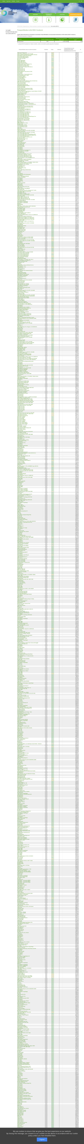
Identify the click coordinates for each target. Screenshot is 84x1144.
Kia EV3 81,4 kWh (21, 281)
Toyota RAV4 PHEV (21, 76)
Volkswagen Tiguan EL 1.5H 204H (24, 357)
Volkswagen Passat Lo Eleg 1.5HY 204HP (25, 537)
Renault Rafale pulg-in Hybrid (23, 372)
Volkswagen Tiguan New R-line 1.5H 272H (25, 194)
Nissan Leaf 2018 (20, 244)
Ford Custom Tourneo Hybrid (23, 252)
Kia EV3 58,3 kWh (21, 280)
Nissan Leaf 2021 (20, 355)
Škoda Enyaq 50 (20, 282)
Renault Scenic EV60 (21, 229)
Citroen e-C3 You (20, 293)
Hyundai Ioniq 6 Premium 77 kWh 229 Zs (25, 103)
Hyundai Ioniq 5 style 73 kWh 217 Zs (24, 64)
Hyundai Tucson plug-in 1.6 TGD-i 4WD (25, 237)
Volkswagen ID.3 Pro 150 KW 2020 (24, 367)
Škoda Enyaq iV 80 (21, 70)
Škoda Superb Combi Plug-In (23, 554)
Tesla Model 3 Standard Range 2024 (24, 333)
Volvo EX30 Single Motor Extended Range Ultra (26, 135)
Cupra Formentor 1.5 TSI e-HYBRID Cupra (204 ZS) (27, 466)
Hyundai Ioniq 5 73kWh (22, 124)
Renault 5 (19, 503)
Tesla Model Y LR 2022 (21, 392)
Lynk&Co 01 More (21, 407)
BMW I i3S (19, 264)
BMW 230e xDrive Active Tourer (23, 81)
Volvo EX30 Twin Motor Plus (23, 117)
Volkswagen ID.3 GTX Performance (24, 353)
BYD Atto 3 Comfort (21, 416)
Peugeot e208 (19, 476)
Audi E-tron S (20, 464)
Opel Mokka (19, 472)
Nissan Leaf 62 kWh (21, 131)
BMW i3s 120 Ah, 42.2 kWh (22, 366)
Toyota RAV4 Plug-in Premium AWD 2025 (25, 387)
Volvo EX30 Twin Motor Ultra (23, 136)
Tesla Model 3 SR (20, 161)
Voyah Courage (20, 604)
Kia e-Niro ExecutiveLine (22, 386)
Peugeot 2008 (19, 327)
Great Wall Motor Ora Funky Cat (23, 108)
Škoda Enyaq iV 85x (21, 95)
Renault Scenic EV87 (21, 230)
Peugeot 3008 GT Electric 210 (23, 197)
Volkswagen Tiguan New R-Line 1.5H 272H (25, 219)
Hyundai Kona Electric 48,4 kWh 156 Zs (25, 106)
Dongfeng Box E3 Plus (21, 167)
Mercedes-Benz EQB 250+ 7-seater (24, 154)
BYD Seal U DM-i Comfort (22, 423)
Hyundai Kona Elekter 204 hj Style (24, 308)
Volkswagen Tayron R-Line (22, 415)
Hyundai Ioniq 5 (20, 403)
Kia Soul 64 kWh (20, 145)
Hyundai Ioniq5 (20, 509)
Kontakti (17, 1)
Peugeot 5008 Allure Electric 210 (23, 455)
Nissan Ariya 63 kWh (21, 82)
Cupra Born (19, 526)
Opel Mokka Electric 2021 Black (23, 437)
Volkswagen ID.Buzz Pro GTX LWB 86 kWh (26, 295)
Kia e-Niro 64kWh (20, 245)
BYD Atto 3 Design (21, 417)
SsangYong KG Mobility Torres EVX (24, 153)
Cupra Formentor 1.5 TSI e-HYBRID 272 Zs (26, 157)
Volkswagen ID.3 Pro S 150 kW (23, 307)
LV (79, 1)
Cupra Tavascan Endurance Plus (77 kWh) (25, 598)
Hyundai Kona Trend (21, 453)
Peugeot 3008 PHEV (21, 61)
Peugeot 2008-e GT (21, 500)
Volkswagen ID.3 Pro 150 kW (23, 531)
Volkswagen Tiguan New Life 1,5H (24, 191)
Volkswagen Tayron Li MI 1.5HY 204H (24, 477)
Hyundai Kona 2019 (21, 350)
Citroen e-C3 (19, 277)
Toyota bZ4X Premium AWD (23, 577)
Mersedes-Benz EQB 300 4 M (23, 611)
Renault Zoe (19, 289)
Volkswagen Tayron (21, 457)
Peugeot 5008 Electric (21, 213)
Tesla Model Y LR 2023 (21, 273)
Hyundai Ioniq (20, 180)
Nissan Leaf (19, 234)
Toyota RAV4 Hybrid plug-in (23, 57)
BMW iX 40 (19, 454)
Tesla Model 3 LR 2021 (21, 193)
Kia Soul (19, 480)
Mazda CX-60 (20, 67)
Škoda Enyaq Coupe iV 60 (22, 138)
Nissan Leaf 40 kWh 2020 (22, 261)
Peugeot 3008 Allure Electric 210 (23, 198)
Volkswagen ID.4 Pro (21, 535)
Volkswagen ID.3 (20, 257)
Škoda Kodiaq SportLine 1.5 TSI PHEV (25, 335)
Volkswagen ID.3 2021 (21, 266)
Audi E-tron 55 (20, 267)
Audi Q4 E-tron (20, 525)
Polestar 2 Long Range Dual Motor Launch (25, 317)
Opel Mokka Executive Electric (23, 612)
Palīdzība (13, 1)
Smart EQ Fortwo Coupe (22, 352)
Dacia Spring (19, 72)
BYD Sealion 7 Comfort (22, 425)
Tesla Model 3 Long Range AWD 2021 (24, 614)
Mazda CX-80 (20, 222)
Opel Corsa (19, 168)
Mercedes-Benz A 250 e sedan (23, 75)
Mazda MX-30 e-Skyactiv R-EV (23, 120)
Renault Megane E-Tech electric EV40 (24, 71)
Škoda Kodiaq (20, 204)
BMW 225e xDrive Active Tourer (23, 99)
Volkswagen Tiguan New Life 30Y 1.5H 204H (26, 130)
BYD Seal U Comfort (21, 420)
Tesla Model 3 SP (20, 144)
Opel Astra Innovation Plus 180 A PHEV (25, 89)
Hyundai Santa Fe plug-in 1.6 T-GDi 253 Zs (25, 217)
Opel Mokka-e (20, 305)
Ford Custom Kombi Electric (23, 254)
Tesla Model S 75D (21, 110)
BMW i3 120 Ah (20, 94)
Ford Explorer (20, 223)
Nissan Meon (19, 538)
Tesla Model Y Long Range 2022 (23, 397)
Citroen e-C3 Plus (20, 461)
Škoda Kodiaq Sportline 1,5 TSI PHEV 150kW (26, 574)
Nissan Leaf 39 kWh (21, 87)
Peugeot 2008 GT (20, 505)
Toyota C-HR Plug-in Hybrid (23, 311)
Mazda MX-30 (20, 224)
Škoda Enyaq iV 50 (21, 68)
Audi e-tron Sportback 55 (22, 556)
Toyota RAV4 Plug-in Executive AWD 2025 (25, 401)
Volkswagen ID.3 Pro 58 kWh (23, 296)
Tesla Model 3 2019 (21, 251)
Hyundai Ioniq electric (21, 93)
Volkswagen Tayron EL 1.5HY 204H (24, 373)
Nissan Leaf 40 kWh (21, 182)
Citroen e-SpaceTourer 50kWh (23, 297)
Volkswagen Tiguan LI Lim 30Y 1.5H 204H (25, 342)
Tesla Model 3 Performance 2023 (23, 287)
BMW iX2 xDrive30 (21, 569)
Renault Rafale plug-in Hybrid (23, 336)
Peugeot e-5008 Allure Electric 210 (24, 536)
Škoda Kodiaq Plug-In (21, 142)
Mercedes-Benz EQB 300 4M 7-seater (24, 155)
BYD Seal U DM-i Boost (22, 422)
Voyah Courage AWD (21, 616)
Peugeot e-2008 (20, 250)
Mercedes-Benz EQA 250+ (22, 591)
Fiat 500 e (19, 620)
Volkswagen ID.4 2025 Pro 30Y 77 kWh (25, 399)
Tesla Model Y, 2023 (21, 208)
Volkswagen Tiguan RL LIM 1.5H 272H (25, 365)
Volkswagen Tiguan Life (22, 52)
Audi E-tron (19, 158)
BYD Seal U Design (21, 421)
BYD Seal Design (20, 418)
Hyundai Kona (20, 166)
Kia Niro (19, 171)
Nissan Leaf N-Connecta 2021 (23, 388)
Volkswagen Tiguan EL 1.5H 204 (23, 322)
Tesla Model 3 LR (20, 105)
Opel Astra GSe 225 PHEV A (23, 92)
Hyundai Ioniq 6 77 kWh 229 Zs (23, 118)
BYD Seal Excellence (21, 419)
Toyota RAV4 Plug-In (21, 200)
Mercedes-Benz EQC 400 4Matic (23, 243)
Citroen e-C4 (19, 232)
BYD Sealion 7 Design (21, 426)
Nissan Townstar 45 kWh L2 (22, 292)
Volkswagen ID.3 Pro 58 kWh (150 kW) (25, 270)
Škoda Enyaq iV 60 (21, 69)
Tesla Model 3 (20, 141)
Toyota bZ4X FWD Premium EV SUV (24, 494)
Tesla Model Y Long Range (22, 201)
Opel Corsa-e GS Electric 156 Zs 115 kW (25, 53)
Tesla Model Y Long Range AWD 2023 (24, 522)
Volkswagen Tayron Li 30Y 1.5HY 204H (25, 332)
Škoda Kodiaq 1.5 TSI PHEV (23, 160)
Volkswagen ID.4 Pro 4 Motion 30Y (24, 427)
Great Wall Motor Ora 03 (22, 125)
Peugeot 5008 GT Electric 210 (23, 196)
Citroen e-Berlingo (21, 447)
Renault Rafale (20, 211)
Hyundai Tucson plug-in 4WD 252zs (24, 314)
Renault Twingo (20, 385)
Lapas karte (8, 1)
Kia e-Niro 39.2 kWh (21, 58)
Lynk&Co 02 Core (20, 408)
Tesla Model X (20, 474)
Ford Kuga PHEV (20, 78)
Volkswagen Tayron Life (22, 414)
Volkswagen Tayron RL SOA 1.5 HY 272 (25, 609)
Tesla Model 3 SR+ (21, 192)
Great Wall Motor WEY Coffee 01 (24, 212)
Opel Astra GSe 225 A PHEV (22, 545)
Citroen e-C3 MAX (21, 462)
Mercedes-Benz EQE (21, 506)
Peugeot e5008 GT (20, 299)
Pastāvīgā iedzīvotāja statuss (11, 31)
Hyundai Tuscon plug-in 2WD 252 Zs (24, 216)
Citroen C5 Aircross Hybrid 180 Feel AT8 (25, 361)
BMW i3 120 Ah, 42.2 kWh (22, 122)
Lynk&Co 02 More (21, 409)
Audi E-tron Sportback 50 (22, 452)
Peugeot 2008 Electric (21, 90)
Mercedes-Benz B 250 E (22, 593)
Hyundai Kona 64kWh (21, 225)
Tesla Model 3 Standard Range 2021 (24, 354)
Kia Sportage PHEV (21, 137)
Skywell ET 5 (19, 563)
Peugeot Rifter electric (21, 62)
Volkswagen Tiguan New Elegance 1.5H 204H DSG (27, 326)
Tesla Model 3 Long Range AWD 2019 (24, 499)
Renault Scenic (20, 123)
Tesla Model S (20, 316)
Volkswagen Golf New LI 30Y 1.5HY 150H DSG (26, 359)
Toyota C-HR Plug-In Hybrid (23, 176)
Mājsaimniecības (26, 26)
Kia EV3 (19, 338)
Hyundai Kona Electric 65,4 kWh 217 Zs (25, 107)
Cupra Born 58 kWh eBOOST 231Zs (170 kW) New (27, 80)
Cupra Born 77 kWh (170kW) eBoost (24, 594)
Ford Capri (19, 493)
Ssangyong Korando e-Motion (23, 164)
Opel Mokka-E (20, 555)
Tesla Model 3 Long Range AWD (23, 468)
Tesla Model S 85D (21, 294)
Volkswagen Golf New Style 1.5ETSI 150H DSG (26, 206)
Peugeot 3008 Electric (21, 129)
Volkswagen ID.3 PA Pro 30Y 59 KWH (24, 343)
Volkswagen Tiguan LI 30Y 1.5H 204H (24, 323)
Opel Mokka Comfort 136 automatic (24, 55)
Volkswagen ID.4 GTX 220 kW (23, 315)
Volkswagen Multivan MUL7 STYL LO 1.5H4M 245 (27, 356)
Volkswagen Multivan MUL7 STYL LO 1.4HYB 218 (27, 214)
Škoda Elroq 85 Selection (22, 558)
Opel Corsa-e (19, 128)
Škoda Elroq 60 (20, 450)
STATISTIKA (62, 14)
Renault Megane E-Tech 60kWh (23, 188)
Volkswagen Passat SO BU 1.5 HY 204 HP (25, 588)
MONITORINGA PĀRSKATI (75, 14)
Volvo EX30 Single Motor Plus (23, 133)
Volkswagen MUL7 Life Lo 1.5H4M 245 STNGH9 (27, 396)
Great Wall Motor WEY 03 (22, 433)
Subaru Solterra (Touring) (22, 489)
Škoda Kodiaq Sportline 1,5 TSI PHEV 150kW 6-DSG (27, 376)
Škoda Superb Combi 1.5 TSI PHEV (24, 159)
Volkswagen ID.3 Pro (21, 348)
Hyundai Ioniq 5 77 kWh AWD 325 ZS (24, 74)
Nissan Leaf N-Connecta (22, 301)
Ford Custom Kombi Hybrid (22, 255)
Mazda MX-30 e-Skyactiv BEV (23, 119)
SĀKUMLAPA (19, 26)
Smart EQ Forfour (21, 152)
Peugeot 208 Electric (21, 60)
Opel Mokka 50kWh (21, 463)
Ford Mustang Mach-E (21, 77)
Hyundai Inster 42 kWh (22, 389)
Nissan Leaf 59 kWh (21, 79)
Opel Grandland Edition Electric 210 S (24, 398)
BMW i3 (19, 511)
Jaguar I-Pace (20, 183)
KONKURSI (35, 14)
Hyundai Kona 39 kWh (21, 440)
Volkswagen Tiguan (21, 268)
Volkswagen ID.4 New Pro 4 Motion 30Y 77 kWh (26, 190)
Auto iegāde (8, 30)
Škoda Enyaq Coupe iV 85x (22, 101)
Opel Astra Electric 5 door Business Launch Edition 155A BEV (29, 91)
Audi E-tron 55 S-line (21, 291)
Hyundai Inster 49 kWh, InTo (23, 381)
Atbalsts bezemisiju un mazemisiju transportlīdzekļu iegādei (40, 26)
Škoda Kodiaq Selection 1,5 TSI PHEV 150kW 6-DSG (27, 162)
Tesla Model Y (20, 148)
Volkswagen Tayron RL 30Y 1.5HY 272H (25, 413)
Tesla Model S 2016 (21, 227)
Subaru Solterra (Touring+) (22, 490)
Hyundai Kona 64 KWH (22, 549)
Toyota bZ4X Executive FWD (23, 547)
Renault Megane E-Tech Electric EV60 (24, 88)
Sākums (3, 1)
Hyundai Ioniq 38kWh (21, 272)
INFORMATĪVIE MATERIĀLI (49, 14)
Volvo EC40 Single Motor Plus (23, 113)
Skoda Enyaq (20, 444)
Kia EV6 (19, 59)
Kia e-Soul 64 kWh (21, 143)
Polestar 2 (19, 203)
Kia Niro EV (19, 515)
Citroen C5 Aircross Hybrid (22, 543)
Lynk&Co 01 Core (20, 406)
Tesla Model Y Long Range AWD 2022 (24, 496)
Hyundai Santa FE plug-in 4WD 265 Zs (25, 66)
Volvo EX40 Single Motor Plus (23, 114)
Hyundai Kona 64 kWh (21, 467)
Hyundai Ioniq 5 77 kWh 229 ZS (23, 207)
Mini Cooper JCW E (21, 428)
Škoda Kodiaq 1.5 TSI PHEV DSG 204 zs (25, 259)
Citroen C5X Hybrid (21, 177)
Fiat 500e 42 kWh (20, 220)
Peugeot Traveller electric (22, 63)
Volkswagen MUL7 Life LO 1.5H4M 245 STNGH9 (27, 358)
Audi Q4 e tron (20, 608)
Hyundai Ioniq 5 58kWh (22, 347)
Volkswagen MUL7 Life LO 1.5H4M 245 (25, 475)
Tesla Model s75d (20, 436)
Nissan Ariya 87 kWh (21, 83)
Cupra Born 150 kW (21, 605)
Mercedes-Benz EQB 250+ (22, 592)
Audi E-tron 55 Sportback (22, 391)
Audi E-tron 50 (20, 235)
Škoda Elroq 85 (20, 395)
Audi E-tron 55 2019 (21, 249)
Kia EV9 (19, 615)
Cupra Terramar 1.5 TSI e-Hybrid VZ (24, 304)
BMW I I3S (19, 424)
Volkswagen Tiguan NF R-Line (23, 186)
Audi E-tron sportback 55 (22, 600)
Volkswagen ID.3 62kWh (22, 369)
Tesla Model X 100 (20, 210)
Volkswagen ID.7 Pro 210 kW (23, 576)
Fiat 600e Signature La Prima (23, 439)
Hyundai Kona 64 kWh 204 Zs (23, 65)
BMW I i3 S (19, 606)
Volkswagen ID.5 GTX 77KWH (23, 102)
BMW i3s (19, 205)
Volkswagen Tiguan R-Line (22, 84)
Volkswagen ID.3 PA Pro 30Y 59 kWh (24, 163)
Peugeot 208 (19, 590)
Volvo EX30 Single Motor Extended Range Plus (26, 134)
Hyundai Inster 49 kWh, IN (22, 382)
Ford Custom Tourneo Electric (23, 253)
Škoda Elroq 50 (20, 394)
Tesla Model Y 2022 (21, 349)
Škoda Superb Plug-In (21, 473)
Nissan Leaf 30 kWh (21, 456)
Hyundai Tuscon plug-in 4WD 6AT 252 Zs (25, 265)
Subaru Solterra (20, 100)
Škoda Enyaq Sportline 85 (22, 552)
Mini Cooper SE (20, 288)
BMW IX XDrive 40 (21, 548)
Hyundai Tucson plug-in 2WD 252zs (24, 313)
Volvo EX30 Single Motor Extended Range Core (26, 116)
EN (81, 1)
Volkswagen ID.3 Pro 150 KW (23, 274)
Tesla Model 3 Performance (22, 623)
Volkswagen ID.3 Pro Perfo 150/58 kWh (25, 431)
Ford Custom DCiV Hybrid (22, 256)
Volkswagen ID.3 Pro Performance (24, 174)
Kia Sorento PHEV (21, 146)
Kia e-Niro (19, 121)
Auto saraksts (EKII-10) (10, 33)
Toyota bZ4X (19, 73)
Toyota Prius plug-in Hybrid (22, 56)
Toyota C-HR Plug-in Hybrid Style (24, 169)
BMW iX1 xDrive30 (21, 568)
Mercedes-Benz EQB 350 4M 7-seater (24, 156)
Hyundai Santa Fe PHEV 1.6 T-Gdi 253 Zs (25, 221)
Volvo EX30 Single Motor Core (23, 115)
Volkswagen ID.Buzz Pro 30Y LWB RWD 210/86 (26, 318)
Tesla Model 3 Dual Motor (22, 519)
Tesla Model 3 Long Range (22, 275)
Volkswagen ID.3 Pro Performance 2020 (25, 400)
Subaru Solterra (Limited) (22, 488)
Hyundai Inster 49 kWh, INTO (23, 390)
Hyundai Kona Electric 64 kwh (23, 85)
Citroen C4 (19, 572)
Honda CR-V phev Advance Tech (23, 603)
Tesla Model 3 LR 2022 (21, 370)
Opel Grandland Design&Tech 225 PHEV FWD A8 (27, 54)
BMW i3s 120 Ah (20, 383)
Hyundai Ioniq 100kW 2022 (22, 302)
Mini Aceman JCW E (21, 429)
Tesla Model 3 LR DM (21, 432)
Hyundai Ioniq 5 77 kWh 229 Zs (23, 96)
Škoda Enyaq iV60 (21, 246)
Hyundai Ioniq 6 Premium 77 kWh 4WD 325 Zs (26, 104)
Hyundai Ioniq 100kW (21, 258)
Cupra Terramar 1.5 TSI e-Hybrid (24, 303)
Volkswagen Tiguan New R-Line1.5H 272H (25, 239)
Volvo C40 (19, 127)
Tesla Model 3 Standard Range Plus (24, 514)
